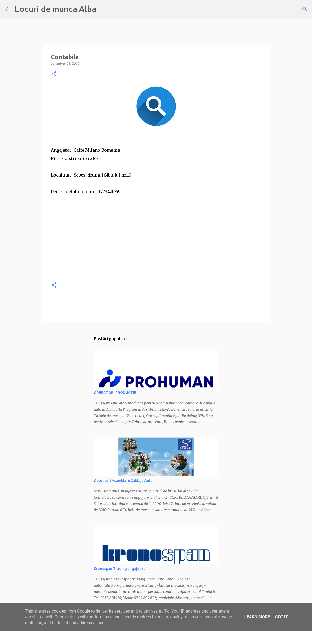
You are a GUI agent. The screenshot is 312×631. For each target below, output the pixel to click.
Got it (281, 616)
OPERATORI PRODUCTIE (115, 393)
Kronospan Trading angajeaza (119, 569)
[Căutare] (305, 9)
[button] (54, 74)
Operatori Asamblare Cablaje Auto (123, 481)
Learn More (257, 616)
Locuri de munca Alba (55, 8)
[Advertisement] (156, 240)
